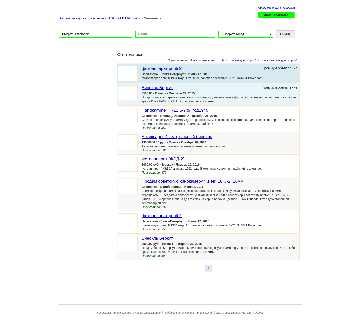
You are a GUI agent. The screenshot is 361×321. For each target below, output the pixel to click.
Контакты (104, 312)
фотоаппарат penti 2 (162, 68)
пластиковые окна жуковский (276, 7)
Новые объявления (202, 60)
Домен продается (276, 14)
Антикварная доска (208, 312)
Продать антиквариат (179, 312)
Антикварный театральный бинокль (177, 136)
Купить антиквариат (147, 312)
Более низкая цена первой (239, 60)
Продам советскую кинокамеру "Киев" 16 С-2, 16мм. (193, 181)
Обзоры (259, 312)
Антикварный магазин (237, 312)
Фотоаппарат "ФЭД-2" (163, 159)
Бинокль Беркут (157, 87)
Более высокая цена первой (279, 60)
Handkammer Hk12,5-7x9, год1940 (175, 110)
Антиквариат (122, 312)
